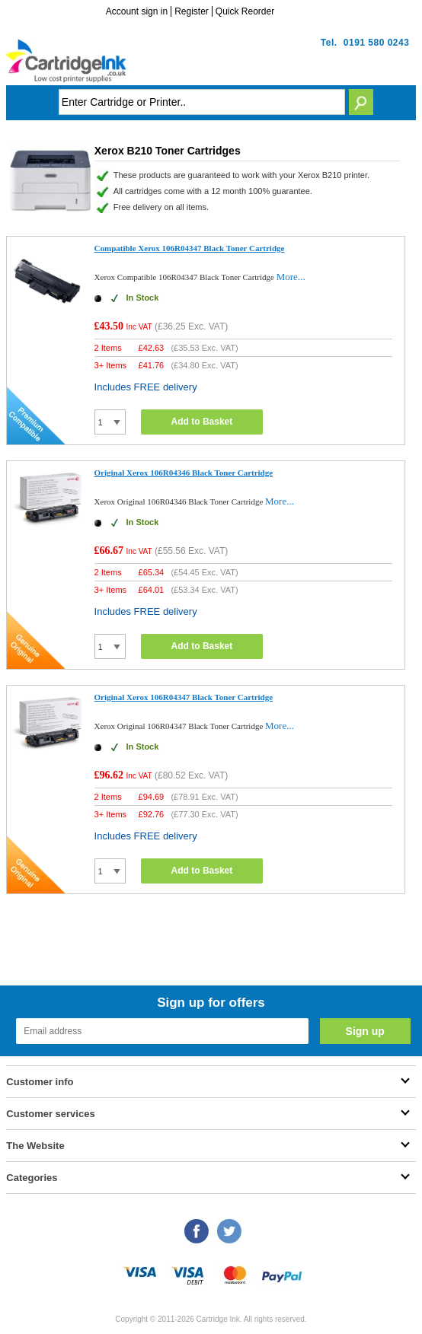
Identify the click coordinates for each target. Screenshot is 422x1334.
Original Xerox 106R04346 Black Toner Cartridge (183, 472)
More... (291, 276)
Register (191, 11)
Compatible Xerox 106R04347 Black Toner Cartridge (189, 248)
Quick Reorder (245, 11)
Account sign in (137, 11)
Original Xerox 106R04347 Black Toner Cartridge (183, 697)
